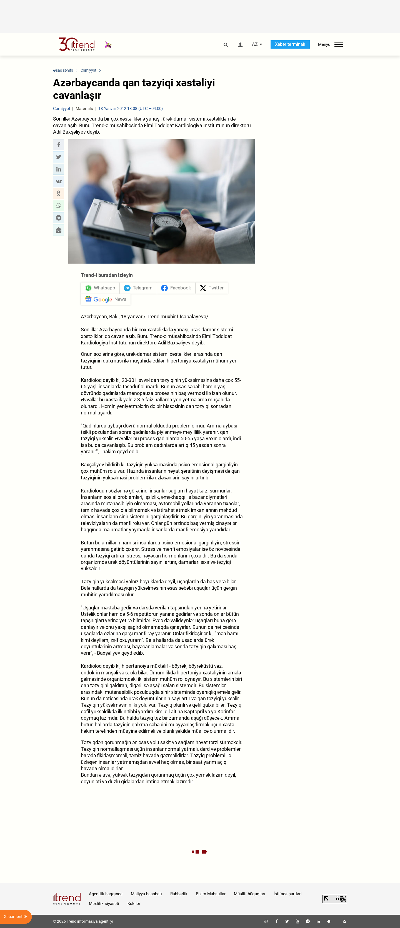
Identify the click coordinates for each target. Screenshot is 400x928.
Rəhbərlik (179, 893)
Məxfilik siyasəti (104, 903)
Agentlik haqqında (105, 893)
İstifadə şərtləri (288, 893)
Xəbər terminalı (290, 44)
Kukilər (134, 903)
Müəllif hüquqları (249, 893)
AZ (255, 44)
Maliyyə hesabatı (146, 893)
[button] (58, 144)
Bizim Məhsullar (211, 893)
